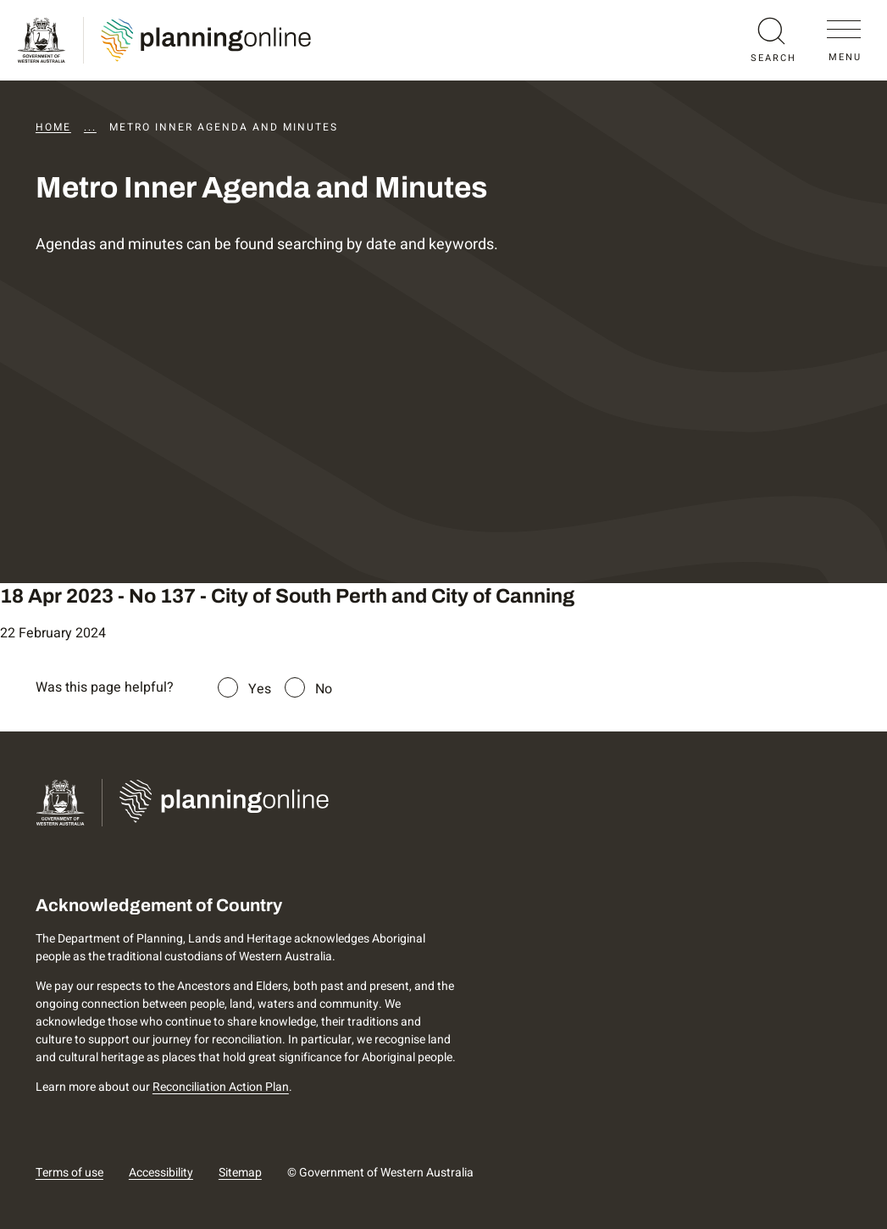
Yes (259, 689)
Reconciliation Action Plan (220, 1087)
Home (53, 127)
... (90, 127)
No (323, 689)
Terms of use (69, 1173)
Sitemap (240, 1173)
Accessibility (161, 1173)
